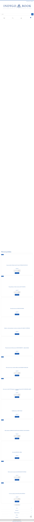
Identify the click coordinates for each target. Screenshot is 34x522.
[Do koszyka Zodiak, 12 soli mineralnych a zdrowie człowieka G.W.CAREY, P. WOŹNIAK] (17, 334)
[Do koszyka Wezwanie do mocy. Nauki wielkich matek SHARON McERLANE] (17, 375)
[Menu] (4, 18)
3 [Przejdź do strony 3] (17, 504)
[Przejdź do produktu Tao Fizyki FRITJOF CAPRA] (17, 446)
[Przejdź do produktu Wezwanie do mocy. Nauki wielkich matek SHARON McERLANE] (17, 362)
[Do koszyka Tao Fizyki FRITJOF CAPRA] (17, 458)
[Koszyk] (29, 18)
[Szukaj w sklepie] (16, 14)
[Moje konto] (21, 18)
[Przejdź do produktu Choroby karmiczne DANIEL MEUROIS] (17, 303)
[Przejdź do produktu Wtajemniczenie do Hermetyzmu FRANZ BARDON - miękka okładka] (17, 342)
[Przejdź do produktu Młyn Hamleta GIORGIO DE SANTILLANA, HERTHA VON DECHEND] (17, 425)
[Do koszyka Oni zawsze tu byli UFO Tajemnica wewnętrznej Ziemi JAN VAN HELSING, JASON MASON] (17, 397)
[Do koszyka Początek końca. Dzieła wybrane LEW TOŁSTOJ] (17, 295)
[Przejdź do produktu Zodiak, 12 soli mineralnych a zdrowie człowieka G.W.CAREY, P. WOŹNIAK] (17, 322)
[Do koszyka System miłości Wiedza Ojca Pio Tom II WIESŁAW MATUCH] (17, 273)
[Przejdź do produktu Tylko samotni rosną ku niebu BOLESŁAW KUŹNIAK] (17, 466)
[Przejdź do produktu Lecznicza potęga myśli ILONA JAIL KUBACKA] (17, 488)
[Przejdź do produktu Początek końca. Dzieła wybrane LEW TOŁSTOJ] (17, 281)
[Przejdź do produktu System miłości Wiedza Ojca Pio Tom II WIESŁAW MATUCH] (17, 259)
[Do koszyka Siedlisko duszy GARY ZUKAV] (17, 417)
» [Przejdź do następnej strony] (20, 504)
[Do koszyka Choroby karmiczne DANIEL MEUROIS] (17, 314)
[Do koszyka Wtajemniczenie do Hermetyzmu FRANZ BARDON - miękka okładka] (17, 354)
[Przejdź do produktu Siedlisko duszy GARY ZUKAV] (17, 405)
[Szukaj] (32, 14)
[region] (17, 134)
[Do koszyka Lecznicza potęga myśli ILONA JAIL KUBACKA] (17, 501)
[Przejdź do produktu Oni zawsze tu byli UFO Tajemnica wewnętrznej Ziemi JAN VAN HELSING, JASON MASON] (17, 383)
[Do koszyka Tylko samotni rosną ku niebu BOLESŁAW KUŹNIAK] (17, 480)
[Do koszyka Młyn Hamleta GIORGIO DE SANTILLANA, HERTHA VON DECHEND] (17, 438)
